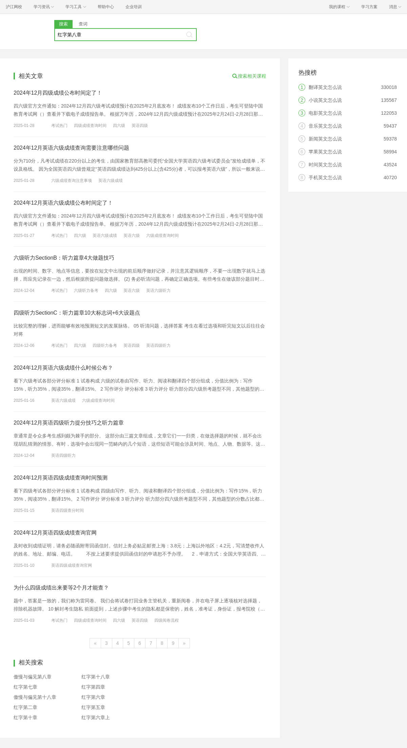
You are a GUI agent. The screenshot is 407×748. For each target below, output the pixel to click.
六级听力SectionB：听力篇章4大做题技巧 (64, 258)
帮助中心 (106, 6)
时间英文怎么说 (325, 164)
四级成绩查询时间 (90, 125)
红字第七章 (25, 687)
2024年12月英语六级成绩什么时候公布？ (63, 368)
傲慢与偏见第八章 (33, 676)
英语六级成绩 (110, 180)
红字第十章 (25, 717)
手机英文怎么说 (325, 177)
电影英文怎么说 (325, 113)
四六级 (119, 125)
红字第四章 (93, 687)
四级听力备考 (105, 345)
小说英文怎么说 (325, 100)
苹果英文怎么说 (325, 151)
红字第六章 (93, 697)
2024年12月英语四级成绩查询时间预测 (61, 478)
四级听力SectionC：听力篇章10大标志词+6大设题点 (77, 313)
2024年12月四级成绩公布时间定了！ (58, 93)
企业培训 (133, 6)
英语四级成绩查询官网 (71, 565)
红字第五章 (93, 707)
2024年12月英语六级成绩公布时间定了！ (63, 203)
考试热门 (59, 125)
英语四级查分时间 (67, 510)
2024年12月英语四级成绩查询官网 (55, 533)
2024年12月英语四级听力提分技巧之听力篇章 (69, 423)
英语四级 (140, 125)
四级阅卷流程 (166, 620)
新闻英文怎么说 (325, 139)
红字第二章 (25, 707)
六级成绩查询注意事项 (71, 180)
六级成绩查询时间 (162, 235)
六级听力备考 (86, 290)
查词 (83, 23)
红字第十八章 (95, 676)
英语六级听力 (158, 290)
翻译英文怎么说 (325, 87)
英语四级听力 (158, 345)
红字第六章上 (95, 717)
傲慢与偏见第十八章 (35, 697)
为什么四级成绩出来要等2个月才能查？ (61, 588)
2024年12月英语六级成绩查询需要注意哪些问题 (71, 148)
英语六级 (131, 235)
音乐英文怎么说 (325, 126)
